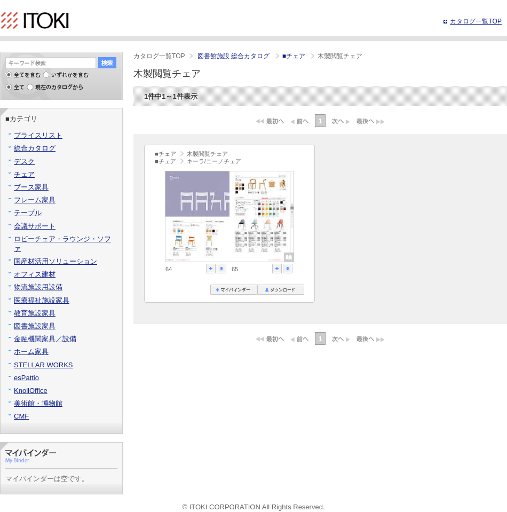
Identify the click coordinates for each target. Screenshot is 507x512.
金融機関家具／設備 (45, 339)
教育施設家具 (35, 313)
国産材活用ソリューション (55, 261)
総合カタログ (35, 148)
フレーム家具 (35, 200)
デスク (24, 161)
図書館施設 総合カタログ (234, 56)
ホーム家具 (31, 352)
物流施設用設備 (38, 287)
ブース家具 (31, 187)
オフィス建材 (35, 274)
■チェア (294, 56)
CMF (21, 416)
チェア (24, 174)
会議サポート (35, 226)
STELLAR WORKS (43, 365)
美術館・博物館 (38, 403)
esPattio (26, 378)
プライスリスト (38, 135)
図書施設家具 (35, 326)
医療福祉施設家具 (41, 300)
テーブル (28, 213)
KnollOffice (30, 391)
